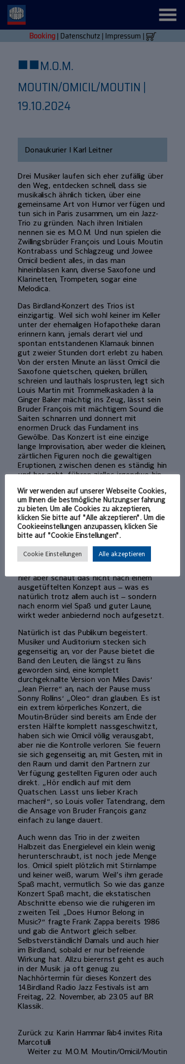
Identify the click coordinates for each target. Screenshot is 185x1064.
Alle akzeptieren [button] (122, 554)
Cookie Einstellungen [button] (52, 554)
